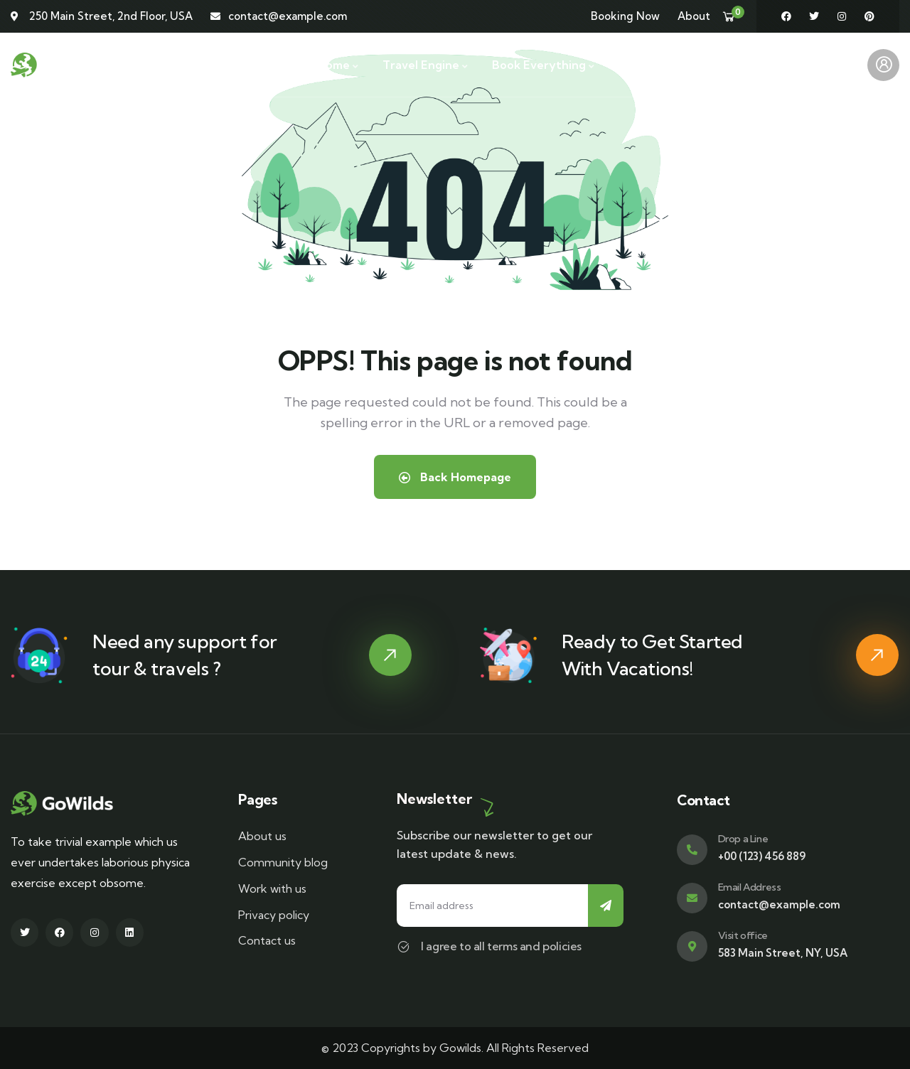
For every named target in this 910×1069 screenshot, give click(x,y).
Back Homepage (455, 477)
